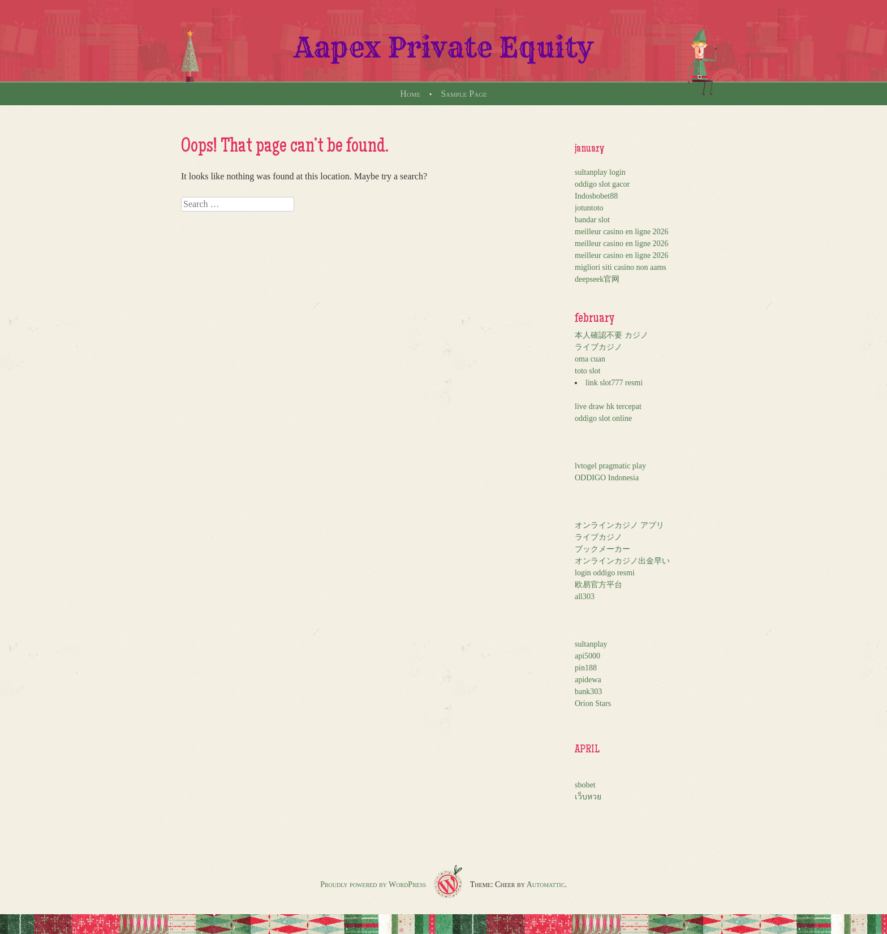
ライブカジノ (598, 347)
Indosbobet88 (596, 196)
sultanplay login (600, 172)
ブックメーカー (602, 549)
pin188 (586, 668)
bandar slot (592, 220)
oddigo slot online (603, 418)
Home (410, 93)
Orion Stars (593, 703)
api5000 (587, 656)
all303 (585, 596)
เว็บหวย (588, 797)
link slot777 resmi (614, 382)
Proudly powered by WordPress (373, 884)
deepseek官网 (597, 279)
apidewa (588, 679)
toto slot (588, 371)
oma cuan (590, 359)
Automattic (546, 884)
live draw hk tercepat (608, 406)
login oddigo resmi (605, 573)
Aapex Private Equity (443, 47)
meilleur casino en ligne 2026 (622, 231)
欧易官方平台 (598, 584)
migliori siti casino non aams (620, 267)
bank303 (588, 691)
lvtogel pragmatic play (610, 466)
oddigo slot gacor (602, 184)
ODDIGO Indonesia (607, 478)
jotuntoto (589, 208)
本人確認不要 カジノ (611, 335)
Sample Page (464, 93)
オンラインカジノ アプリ (619, 525)
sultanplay (591, 644)
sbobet (585, 785)
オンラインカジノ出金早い (622, 561)
